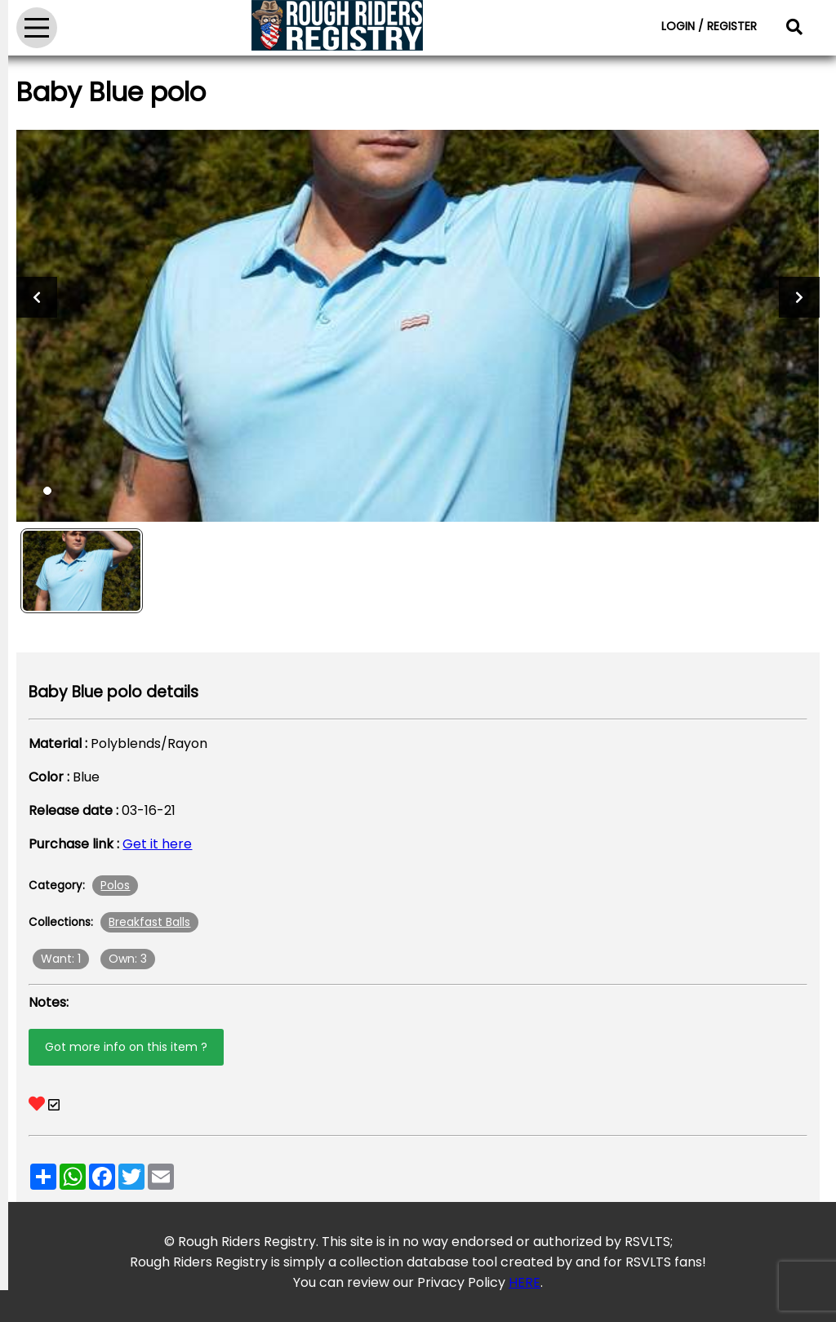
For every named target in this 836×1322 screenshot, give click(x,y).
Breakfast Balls (149, 922)
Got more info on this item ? (126, 1047)
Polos (115, 885)
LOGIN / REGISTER (709, 26)
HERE (524, 1282)
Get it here (157, 844)
